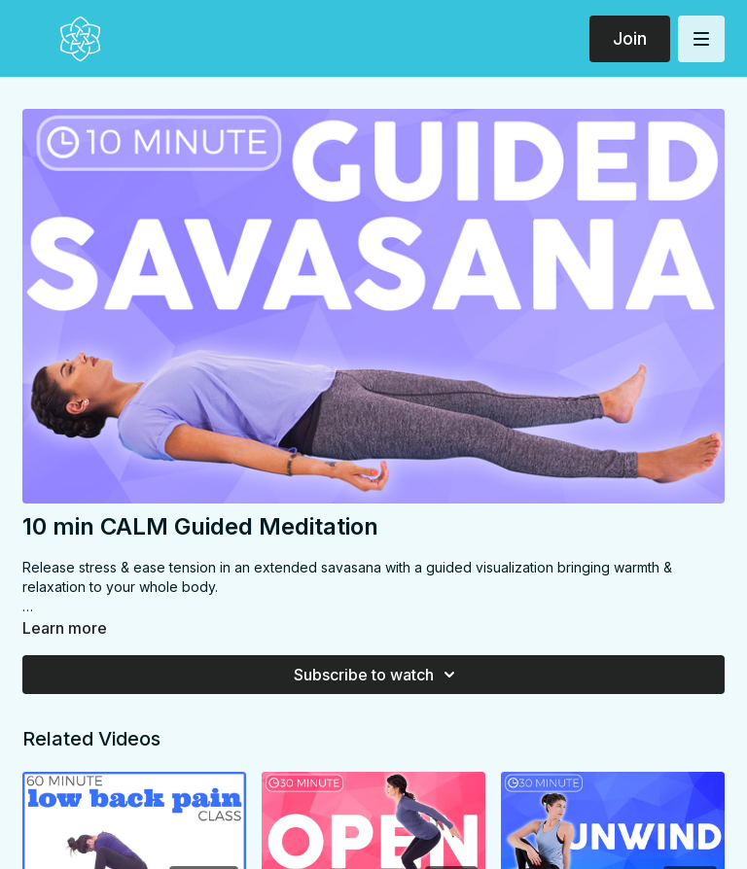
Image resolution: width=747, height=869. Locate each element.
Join (630, 38)
